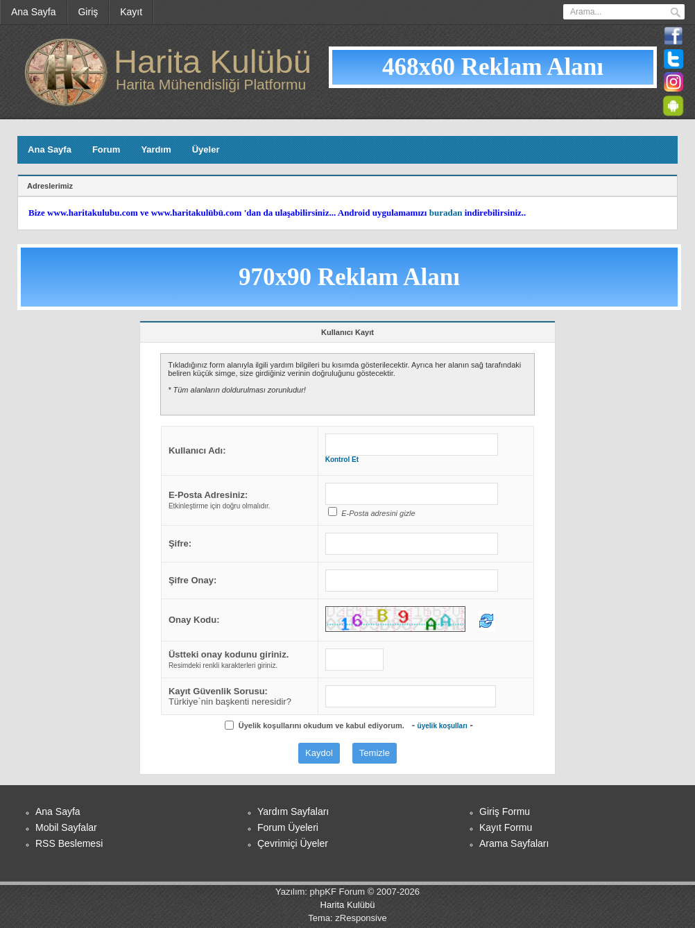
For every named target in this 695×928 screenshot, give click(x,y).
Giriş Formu (504, 811)
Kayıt (131, 11)
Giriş (88, 11)
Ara (675, 12)
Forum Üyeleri (287, 827)
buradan (446, 212)
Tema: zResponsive (347, 918)
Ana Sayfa (33, 11)
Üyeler (206, 149)
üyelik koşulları (442, 726)
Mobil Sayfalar (66, 827)
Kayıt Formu (505, 827)
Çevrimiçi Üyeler (292, 843)
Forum (106, 149)
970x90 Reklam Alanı (349, 277)
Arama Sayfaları (514, 843)
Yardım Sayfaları (293, 811)
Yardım (156, 149)
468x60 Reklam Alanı (492, 66)
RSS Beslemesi (69, 843)
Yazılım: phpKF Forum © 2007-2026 (347, 891)
